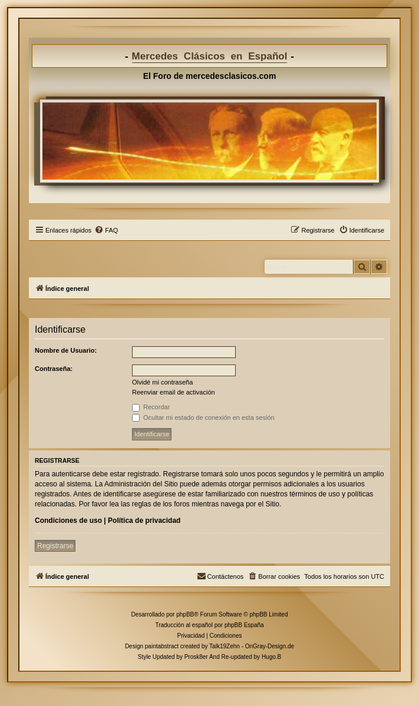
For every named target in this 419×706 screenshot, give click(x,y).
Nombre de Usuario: (66, 350)
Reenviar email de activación (173, 392)
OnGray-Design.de (269, 646)
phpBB (185, 614)
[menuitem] (106, 230)
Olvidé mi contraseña (162, 382)
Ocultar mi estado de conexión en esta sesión (203, 417)
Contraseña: (53, 368)
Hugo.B (271, 657)
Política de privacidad (144, 520)
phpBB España (244, 625)
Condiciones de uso (68, 520)
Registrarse (55, 546)
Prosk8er (196, 657)
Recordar (151, 406)
